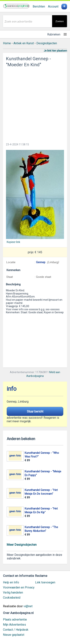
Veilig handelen (13, 592)
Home (7, 43)
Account (53, 6)
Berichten (39, 6)
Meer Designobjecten (22, 544)
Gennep (40, 262)
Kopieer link (13, 241)
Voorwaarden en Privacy (19, 587)
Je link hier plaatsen (55, 50)
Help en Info (11, 582)
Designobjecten (46, 43)
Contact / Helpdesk (15, 629)
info (11, 388)
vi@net (28, 606)
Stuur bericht (35, 411)
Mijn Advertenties (14, 624)
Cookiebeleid (11, 597)
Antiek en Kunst (23, 43)
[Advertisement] (35, 104)
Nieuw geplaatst (13, 634)
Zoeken (59, 21)
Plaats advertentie (15, 619)
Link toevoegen (45, 582)
